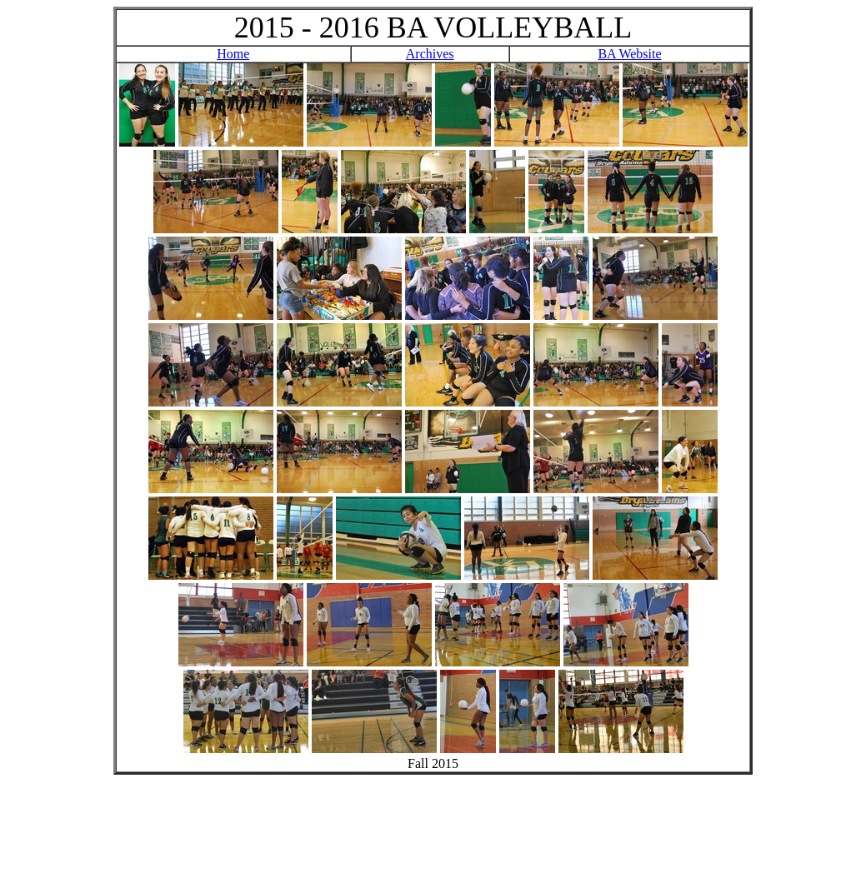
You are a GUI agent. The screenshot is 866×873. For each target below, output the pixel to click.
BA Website (629, 54)
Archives (430, 54)
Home (233, 54)
